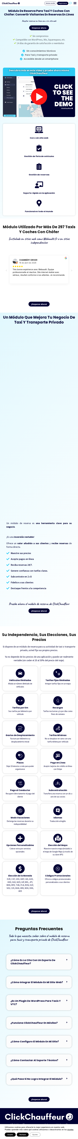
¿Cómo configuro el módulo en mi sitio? (35, 1041)
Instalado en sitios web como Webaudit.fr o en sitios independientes (39, 241)
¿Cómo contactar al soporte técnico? (34, 1060)
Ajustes (35, 1135)
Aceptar (10, 1135)
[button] (75, 3)
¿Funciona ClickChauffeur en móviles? (34, 1023)
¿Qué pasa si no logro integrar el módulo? (37, 1079)
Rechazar (22, 1135)
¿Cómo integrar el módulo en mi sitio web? (37, 982)
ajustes (70, 1129)
